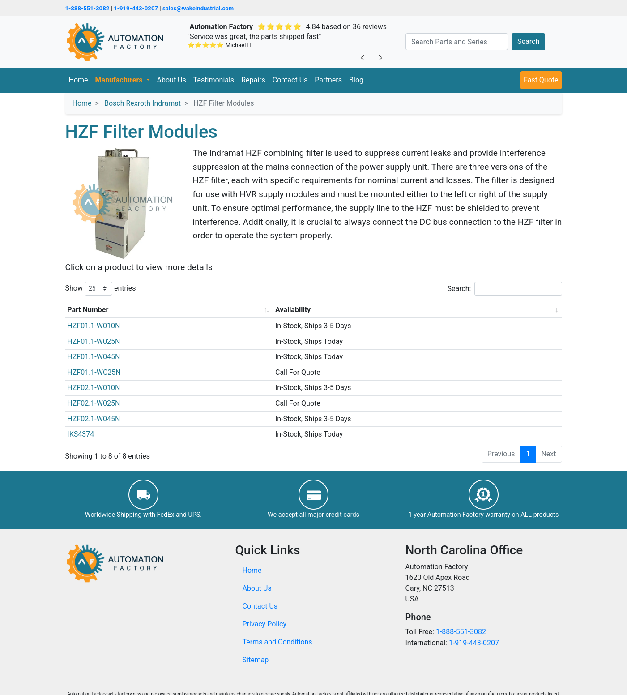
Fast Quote (541, 80)
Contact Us (290, 80)
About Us (171, 80)
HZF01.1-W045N (93, 356)
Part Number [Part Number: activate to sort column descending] (87, 309)
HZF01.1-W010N (93, 326)
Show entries (100, 289)
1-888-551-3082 (87, 8)
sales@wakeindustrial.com (198, 8)
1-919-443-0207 (136, 8)
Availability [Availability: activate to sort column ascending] (293, 309)
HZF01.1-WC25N (93, 372)
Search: (504, 289)
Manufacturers (120, 80)
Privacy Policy (265, 624)
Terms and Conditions (277, 642)
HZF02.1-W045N (93, 419)
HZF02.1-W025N (93, 403)
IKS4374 (80, 434)
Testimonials (213, 80)
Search (528, 41)
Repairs (253, 80)
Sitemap (256, 660)
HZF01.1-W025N (93, 341)
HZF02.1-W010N (93, 387)
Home (78, 80)
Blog (356, 80)
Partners (328, 80)
